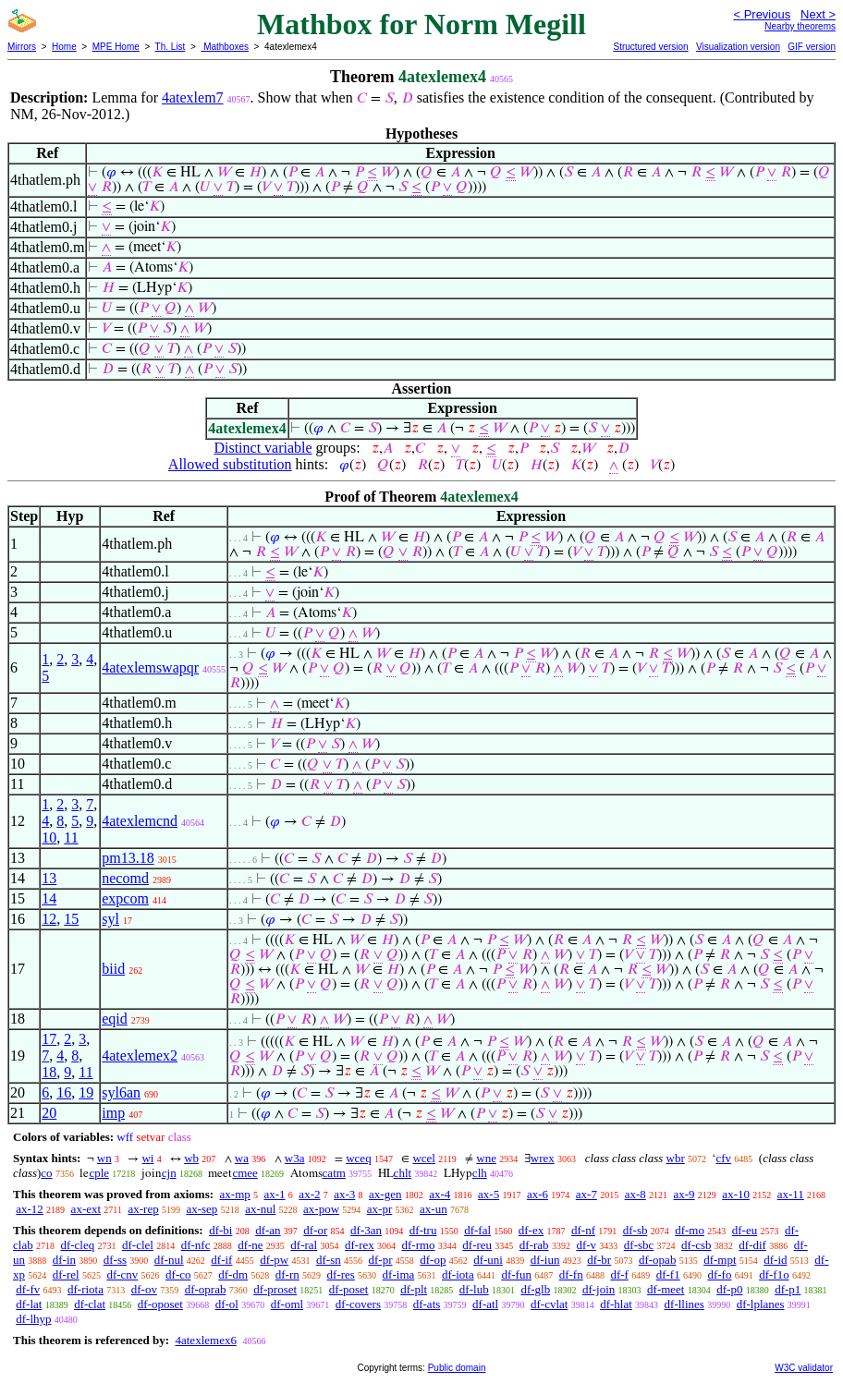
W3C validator (804, 1368)
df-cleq (77, 1245)
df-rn (287, 1274)
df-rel (66, 1274)
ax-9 (684, 1194)
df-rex (359, 1245)
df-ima (399, 1274)
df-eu (744, 1230)
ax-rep (143, 1209)
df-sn (328, 1260)
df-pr (380, 1260)
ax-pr (379, 1209)
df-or (315, 1230)
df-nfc (196, 1245)
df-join (598, 1289)
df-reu (477, 1245)
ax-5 (488, 1194)
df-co (177, 1274)
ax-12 (29, 1209)
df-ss (115, 1260)
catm (334, 1173)
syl (110, 919)
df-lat (29, 1304)
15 (71, 919)
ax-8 (635, 1194)
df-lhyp (33, 1319)
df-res (341, 1274)
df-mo (689, 1230)
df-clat (89, 1304)
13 (49, 878)
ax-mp (235, 1194)
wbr (675, 1158)
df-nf (583, 1230)
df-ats (427, 1304)
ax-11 (790, 1194)
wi (147, 1158)
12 (49, 919)
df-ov (144, 1289)
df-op (433, 1260)
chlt (403, 1173)
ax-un (433, 1209)
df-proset (275, 1289)
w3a (295, 1158)
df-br (599, 1260)
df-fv (28, 1289)
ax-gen (385, 1194)
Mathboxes (225, 47)
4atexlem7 (193, 97)
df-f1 (668, 1274)
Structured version (650, 47)
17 (49, 1039)
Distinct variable (263, 447)
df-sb (635, 1230)
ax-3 (344, 1194)
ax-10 (736, 1194)
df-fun (516, 1274)
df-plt (413, 1289)
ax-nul (260, 1209)
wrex (543, 1158)
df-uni (488, 1260)
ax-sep (201, 1209)
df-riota (85, 1289)
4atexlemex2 (139, 1055)
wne (486, 1158)
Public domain (457, 1368)
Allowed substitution (230, 464)
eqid (115, 1018)
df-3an (366, 1230)
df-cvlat (549, 1304)
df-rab (534, 1245)
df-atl (485, 1304)
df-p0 (729, 1289)
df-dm (233, 1274)
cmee (244, 1173)
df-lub (474, 1289)
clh (479, 1173)
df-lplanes (761, 1304)
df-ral (303, 1245)
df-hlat (616, 1304)
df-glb (535, 1289)
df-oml (287, 1304)
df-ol (226, 1304)
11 (71, 837)
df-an (267, 1230)
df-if (221, 1260)
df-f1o (774, 1274)
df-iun (545, 1260)
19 (86, 1092)
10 (49, 837)
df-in (64, 1260)
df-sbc (639, 1245)
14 (49, 898)
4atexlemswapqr (150, 667)
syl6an (121, 1092)
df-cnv (122, 1274)
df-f (619, 1274)
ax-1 (275, 1194)
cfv (723, 1158)
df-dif (752, 1245)
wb (191, 1158)
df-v (586, 1245)
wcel (423, 1158)
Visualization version (738, 47)
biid (113, 969)
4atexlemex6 (205, 1340)
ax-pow (321, 1209)
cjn (169, 1173)
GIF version (812, 47)
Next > (818, 14)
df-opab (657, 1260)
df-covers (358, 1304)
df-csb (696, 1245)
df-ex (531, 1230)
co (46, 1173)
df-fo (719, 1274)
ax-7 (586, 1194)
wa (242, 1158)
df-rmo (417, 1245)
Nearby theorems (800, 26)
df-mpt (719, 1260)
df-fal (477, 1230)
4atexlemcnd (139, 821)
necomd (125, 878)
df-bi (220, 1230)
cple (99, 1173)
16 (63, 1092)
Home (64, 47)
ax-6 (537, 1194)
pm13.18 (127, 858)
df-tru (423, 1230)
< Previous (761, 14)
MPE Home (116, 47)
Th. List (170, 47)
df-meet (665, 1289)
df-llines (684, 1304)
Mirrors (21, 47)
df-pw (274, 1260)
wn (104, 1158)
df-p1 (787, 1289)
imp (113, 1113)
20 (49, 1113)
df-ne (250, 1245)
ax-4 (439, 1194)
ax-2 (309, 1194)
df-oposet (160, 1304)
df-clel (137, 1245)
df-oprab (205, 1289)
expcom (125, 898)
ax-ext (86, 1209)
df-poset (349, 1289)
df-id (775, 1260)
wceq (358, 1158)
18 (49, 1072)
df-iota (458, 1274)
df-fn (571, 1274)
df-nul (169, 1260)
